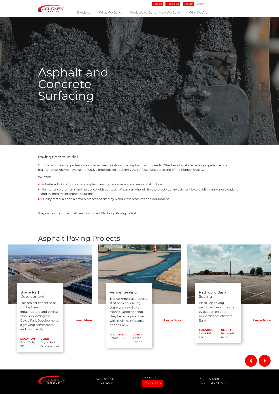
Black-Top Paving (56, 165)
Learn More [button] (83, 320)
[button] (251, 361)
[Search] (214, 3)
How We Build (169, 12)
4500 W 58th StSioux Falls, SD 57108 (214, 381)
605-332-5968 (105, 383)
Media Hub (172, 3)
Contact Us (153, 383)
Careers (157, 3)
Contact (188, 3)
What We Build (110, 12)
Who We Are (198, 12)
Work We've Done (143, 12)
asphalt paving (141, 165)
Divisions (83, 12)
